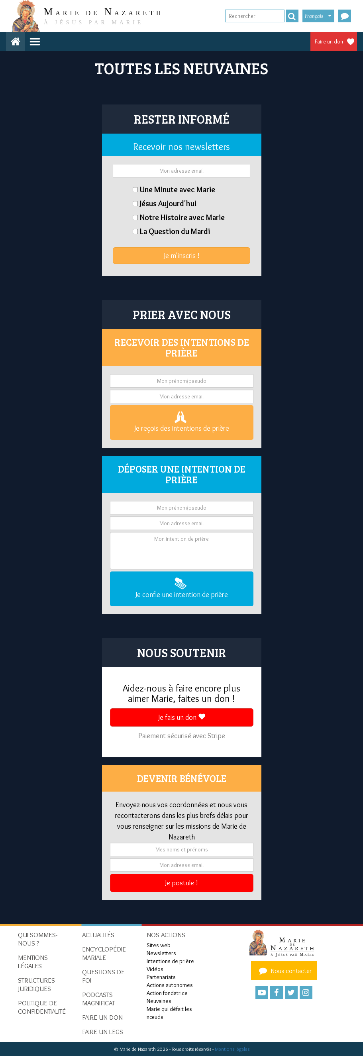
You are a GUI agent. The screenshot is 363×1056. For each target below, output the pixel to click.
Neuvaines (159, 1001)
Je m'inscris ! (182, 255)
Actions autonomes (170, 985)
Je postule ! (181, 883)
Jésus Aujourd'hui (168, 203)
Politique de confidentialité (42, 1007)
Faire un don (329, 41)
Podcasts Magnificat (98, 999)
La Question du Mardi (175, 231)
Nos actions (166, 935)
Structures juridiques (36, 984)
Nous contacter (284, 970)
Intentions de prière (170, 961)
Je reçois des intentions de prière (181, 422)
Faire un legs (102, 1032)
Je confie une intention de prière (181, 588)
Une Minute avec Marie (177, 189)
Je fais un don (181, 717)
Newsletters (161, 953)
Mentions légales (232, 1049)
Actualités (98, 935)
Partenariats (161, 977)
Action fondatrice (167, 993)
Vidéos (155, 969)
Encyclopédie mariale (104, 953)
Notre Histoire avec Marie (182, 217)
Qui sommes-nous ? (37, 939)
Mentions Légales (33, 962)
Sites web (159, 945)
